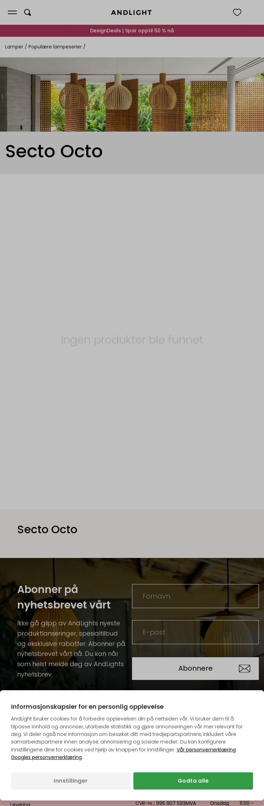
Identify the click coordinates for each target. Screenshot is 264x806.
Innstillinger (71, 781)
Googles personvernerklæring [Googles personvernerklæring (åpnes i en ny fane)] (46, 757)
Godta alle (193, 781)
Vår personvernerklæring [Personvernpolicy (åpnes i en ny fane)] (206, 749)
